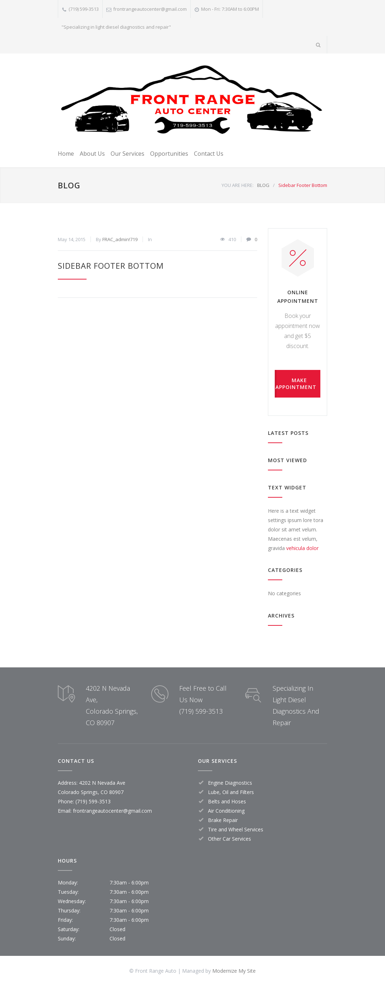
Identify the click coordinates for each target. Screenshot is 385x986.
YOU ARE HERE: (238, 185)
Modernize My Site (234, 970)
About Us (92, 154)
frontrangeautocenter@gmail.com (150, 9)
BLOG (69, 185)
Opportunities (169, 154)
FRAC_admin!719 (120, 239)
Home (66, 154)
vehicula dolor (302, 548)
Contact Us (208, 154)
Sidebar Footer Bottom (111, 265)
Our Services (127, 154)
